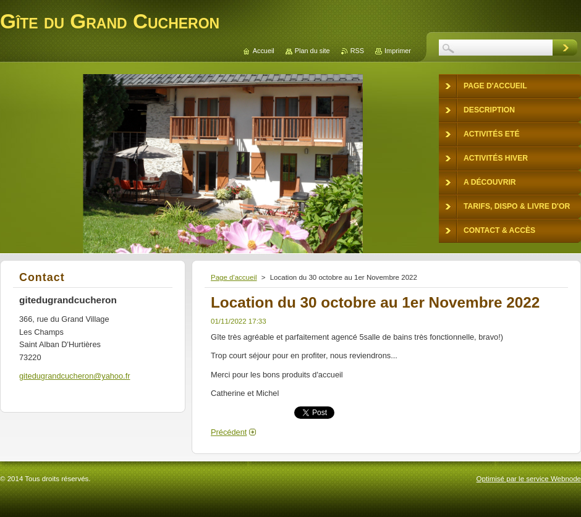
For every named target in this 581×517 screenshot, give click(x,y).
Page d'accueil (234, 277)
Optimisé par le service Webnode (529, 478)
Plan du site (312, 50)
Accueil (263, 50)
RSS (357, 50)
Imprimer (397, 50)
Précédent (229, 432)
